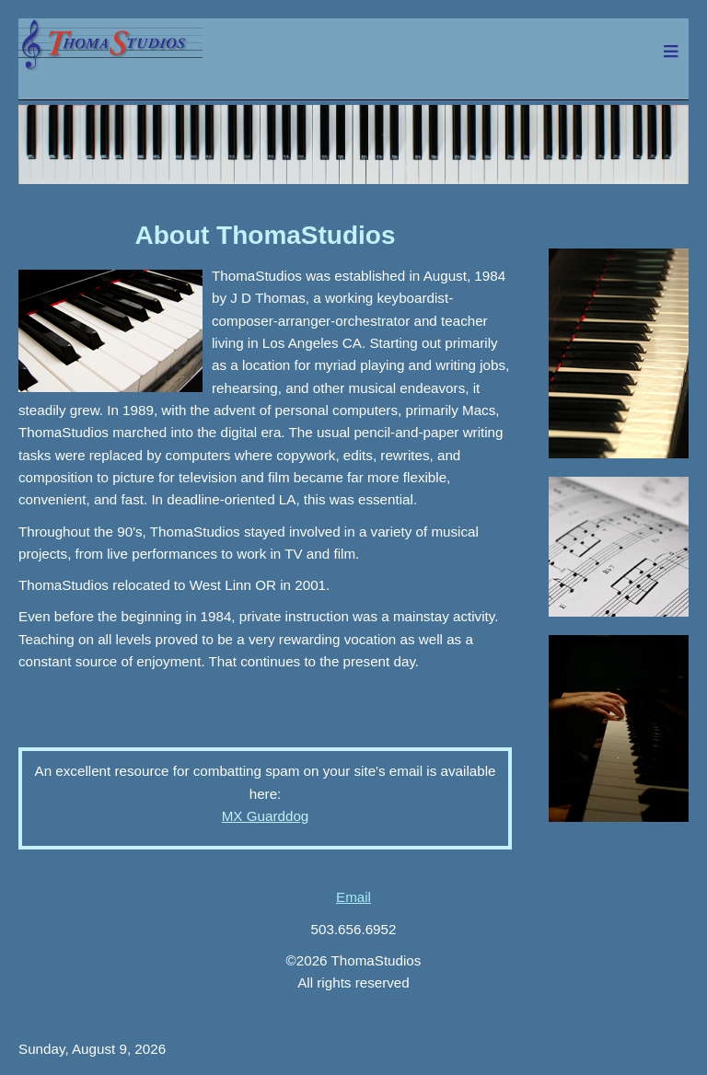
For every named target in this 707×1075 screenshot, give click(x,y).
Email (353, 897)
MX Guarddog (265, 816)
